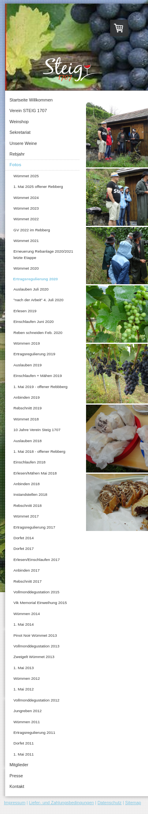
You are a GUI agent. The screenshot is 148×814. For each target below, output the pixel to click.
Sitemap (133, 802)
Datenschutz (109, 802)
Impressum (14, 802)
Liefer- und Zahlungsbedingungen (61, 802)
